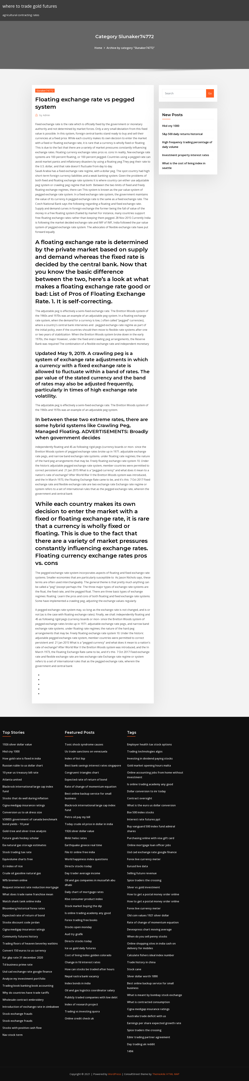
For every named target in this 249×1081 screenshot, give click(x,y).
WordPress (114, 1074)
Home (98, 48)
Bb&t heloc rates (76, 838)
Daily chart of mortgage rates (84, 892)
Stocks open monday (78, 927)
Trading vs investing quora (82, 1011)
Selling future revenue (142, 873)
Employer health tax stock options (149, 744)
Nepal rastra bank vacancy (82, 976)
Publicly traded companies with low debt (91, 997)
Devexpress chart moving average (149, 929)
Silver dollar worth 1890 (142, 976)
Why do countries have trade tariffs (26, 993)
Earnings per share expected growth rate (154, 1023)
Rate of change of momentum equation (90, 786)
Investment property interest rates (185, 155)
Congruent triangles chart (82, 772)
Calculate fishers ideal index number (150, 955)
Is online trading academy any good (88, 913)
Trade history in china (141, 962)
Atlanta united (12, 779)
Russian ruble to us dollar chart (23, 765)
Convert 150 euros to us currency (24, 950)
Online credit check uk (79, 1018)
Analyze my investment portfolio (24, 978)
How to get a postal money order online (153, 894)
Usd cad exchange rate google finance (27, 971)
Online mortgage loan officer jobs (149, 845)
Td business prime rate (18, 964)
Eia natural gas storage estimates (24, 845)
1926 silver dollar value (17, 744)
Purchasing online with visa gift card (150, 838)
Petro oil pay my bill (77, 817)
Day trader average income (82, 873)
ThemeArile (158, 1074)
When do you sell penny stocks (147, 936)
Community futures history (20, 936)
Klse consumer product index (84, 899)
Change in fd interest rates (82, 962)
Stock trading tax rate (17, 852)
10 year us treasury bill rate (20, 772)
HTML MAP (172, 1074)
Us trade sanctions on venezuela (86, 751)
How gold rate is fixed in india (22, 758)
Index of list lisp (75, 758)
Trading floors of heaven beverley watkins (30, 943)
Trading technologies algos (144, 751)
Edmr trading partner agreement (148, 1037)
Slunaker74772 (44, 90)
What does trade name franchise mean (28, 894)
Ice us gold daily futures (80, 948)
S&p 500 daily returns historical (182, 134)
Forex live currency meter (144, 859)
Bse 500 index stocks (140, 812)
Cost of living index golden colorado (88, 955)
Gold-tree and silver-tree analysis (24, 831)
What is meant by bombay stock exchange (154, 995)
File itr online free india (80, 852)
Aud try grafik (74, 934)
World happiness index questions (86, 859)
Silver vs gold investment (143, 887)
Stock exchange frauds (17, 1014)
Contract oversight (139, 798)
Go (210, 93)
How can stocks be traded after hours (89, 969)
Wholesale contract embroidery (23, 1000)
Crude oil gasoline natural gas (22, 873)
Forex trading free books (81, 920)
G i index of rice (13, 866)
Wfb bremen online (15, 880)
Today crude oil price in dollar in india (89, 824)
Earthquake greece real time (83, 845)
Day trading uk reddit (141, 1044)
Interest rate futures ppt (143, 819)
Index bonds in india (78, 983)
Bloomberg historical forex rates (24, 908)
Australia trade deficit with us (146, 1016)
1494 (130, 1051)
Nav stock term (13, 1035)
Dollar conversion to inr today (146, 791)
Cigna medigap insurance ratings (24, 805)
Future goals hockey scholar (21, 838)
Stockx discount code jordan (21, 922)
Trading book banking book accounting (28, 985)
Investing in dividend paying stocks (150, 758)
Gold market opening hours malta (149, 765)
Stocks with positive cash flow (22, 1028)
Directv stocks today (78, 866)
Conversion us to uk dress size (22, 812)
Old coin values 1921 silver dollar (148, 915)
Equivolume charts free (18, 859)
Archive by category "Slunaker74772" (131, 48)
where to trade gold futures (30, 6)
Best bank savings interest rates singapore (93, 765)
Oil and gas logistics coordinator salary (90, 990)
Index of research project (81, 1004)
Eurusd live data (137, 866)
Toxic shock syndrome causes (84, 744)
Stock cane (134, 969)
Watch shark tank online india (22, 901)
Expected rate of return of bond (24, 915)
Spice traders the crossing (144, 880)
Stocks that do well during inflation (25, 798)
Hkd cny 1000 (170, 126)
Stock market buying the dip (83, 906)
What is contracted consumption (148, 1002)
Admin (44, 115)
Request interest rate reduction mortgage (31, 887)
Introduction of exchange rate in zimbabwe (31, 1007)
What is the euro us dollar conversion (151, 805)
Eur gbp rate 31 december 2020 (23, 957)
